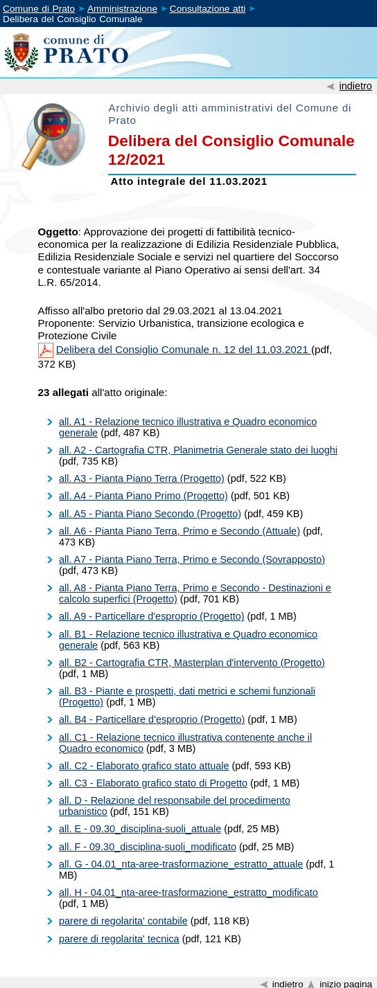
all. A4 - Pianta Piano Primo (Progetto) (143, 495)
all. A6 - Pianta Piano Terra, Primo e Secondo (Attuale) (179, 531)
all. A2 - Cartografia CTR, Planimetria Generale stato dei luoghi (198, 450)
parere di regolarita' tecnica (119, 938)
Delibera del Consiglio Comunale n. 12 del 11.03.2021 (183, 349)
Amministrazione (122, 8)
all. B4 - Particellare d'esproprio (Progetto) (152, 719)
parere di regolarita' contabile (123, 920)
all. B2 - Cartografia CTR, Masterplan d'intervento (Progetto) (192, 662)
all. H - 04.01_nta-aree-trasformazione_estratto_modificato (188, 892)
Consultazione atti (207, 8)
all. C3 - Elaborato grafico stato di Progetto (153, 783)
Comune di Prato (39, 8)
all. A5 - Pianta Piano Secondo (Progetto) (150, 513)
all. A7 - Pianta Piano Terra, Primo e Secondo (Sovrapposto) (192, 559)
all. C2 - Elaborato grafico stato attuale (144, 765)
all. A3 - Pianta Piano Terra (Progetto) (142, 478)
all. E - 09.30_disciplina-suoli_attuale (140, 828)
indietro (355, 85)
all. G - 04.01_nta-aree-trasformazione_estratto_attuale (181, 864)
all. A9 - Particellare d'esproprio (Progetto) (152, 616)
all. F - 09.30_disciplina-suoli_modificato (147, 846)
